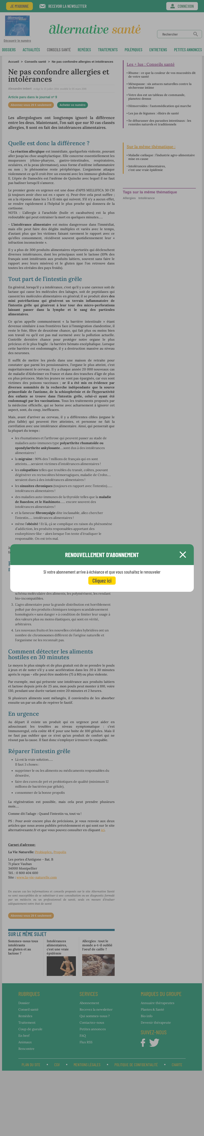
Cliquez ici (102, 580)
